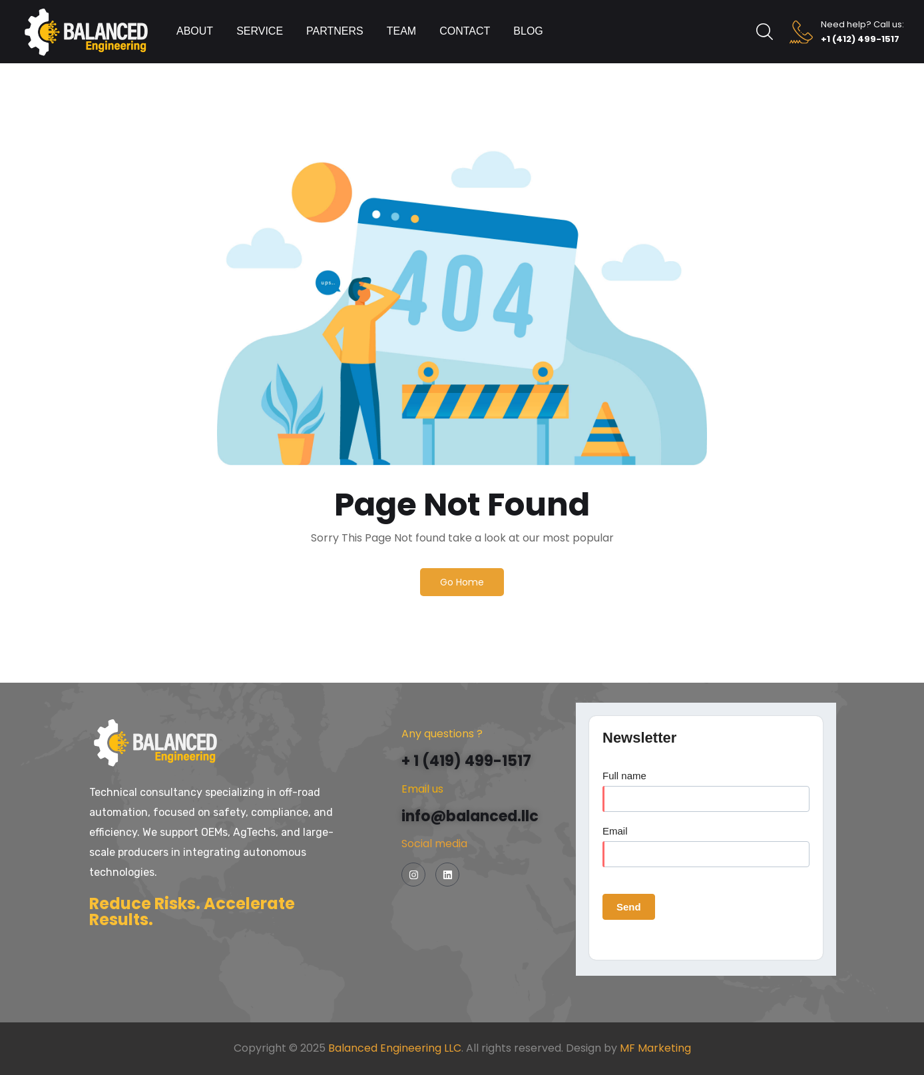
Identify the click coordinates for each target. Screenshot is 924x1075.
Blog (528, 31)
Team (401, 31)
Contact (464, 31)
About (194, 31)
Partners (334, 31)
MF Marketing (655, 1048)
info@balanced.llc (470, 816)
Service (259, 31)
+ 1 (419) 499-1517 (466, 761)
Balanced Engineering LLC (394, 1048)
